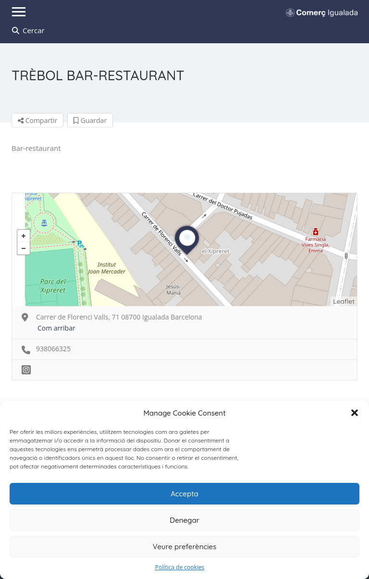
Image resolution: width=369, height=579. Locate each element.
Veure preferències (185, 546)
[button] (354, 413)
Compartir (37, 120)
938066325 (53, 348)
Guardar (90, 120)
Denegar (184, 520)
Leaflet (344, 301)
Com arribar (56, 328)
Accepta (184, 493)
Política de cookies (180, 567)
